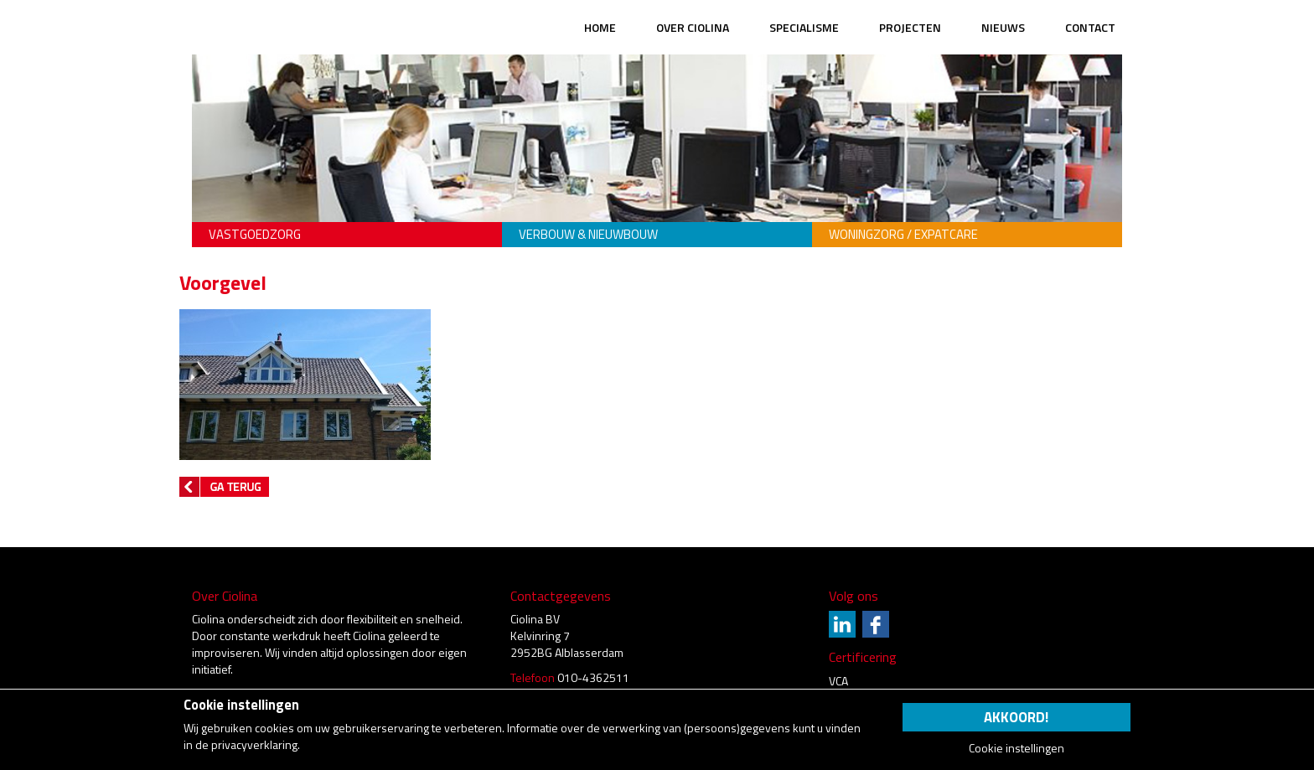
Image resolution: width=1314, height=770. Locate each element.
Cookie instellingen (1016, 748)
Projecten (910, 27)
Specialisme (804, 27)
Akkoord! (1016, 717)
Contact (1090, 27)
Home (600, 27)
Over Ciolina (692, 27)
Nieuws (1003, 27)
